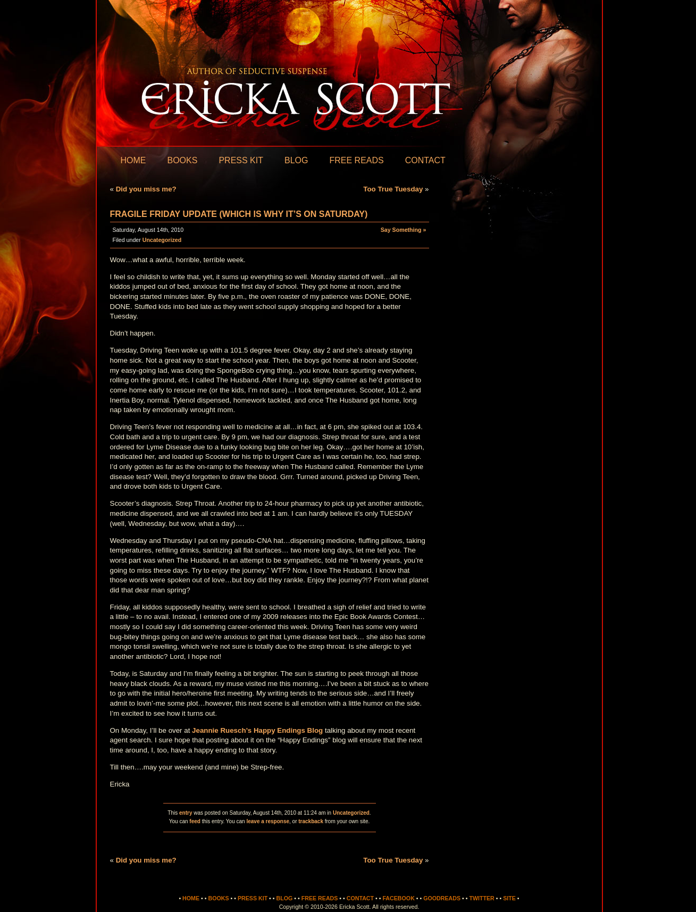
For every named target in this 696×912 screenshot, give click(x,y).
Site (509, 898)
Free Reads (356, 160)
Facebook (398, 898)
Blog (296, 160)
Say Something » (403, 230)
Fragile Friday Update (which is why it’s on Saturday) (239, 214)
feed (194, 821)
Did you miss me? (146, 189)
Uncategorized (161, 240)
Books (182, 160)
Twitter (481, 898)
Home (133, 160)
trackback (310, 821)
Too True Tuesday (393, 189)
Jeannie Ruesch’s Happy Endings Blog (257, 730)
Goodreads (441, 898)
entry (185, 813)
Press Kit (241, 160)
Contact (425, 160)
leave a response (267, 821)
